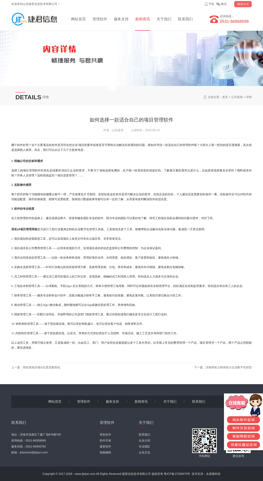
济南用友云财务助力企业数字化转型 (229, 367)
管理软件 (99, 19)
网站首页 (78, 19)
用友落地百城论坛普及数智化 (41, 367)
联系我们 (185, 19)
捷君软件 (105, 446)
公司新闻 (237, 97)
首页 (225, 97)
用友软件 (105, 434)
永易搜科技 (213, 473)
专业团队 (144, 446)
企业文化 (144, 452)
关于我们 (164, 19)
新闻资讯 (142, 19)
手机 (211, 4)
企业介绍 (144, 440)
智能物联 (105, 452)
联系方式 (243, 4)
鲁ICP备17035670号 (177, 473)
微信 (224, 4)
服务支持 (121, 19)
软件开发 (105, 440)
